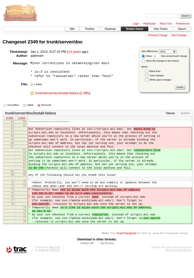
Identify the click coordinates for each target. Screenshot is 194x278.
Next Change (179, 35)
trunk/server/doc (64, 41)
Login (136, 23)
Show (147, 56)
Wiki (72, 29)
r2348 (9, 118)
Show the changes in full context (160, 61)
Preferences (183, 23)
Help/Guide (149, 23)
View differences (149, 51)
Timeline (89, 29)
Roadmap (110, 29)
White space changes (160, 80)
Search (182, 29)
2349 (33, 41)
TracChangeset (126, 254)
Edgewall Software (48, 271)
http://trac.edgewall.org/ (178, 271)
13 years (74, 52)
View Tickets (160, 29)
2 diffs (85, 93)
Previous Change (158, 35)
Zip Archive (107, 264)
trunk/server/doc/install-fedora (57, 93)
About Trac (166, 23)
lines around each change (170, 56)
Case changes (157, 75)
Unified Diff (87, 264)
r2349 (21, 118)
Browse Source (134, 29)
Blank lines (155, 71)
